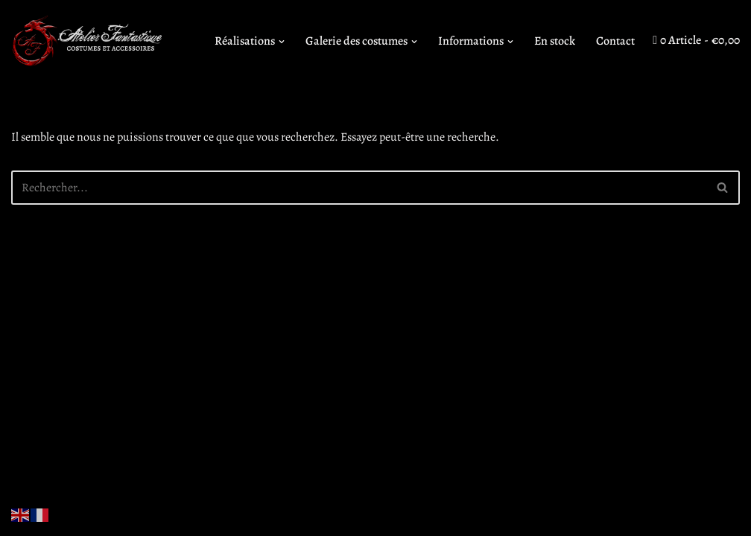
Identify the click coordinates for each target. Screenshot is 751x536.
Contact (615, 41)
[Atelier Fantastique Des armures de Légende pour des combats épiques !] (89, 41)
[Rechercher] (358, 187)
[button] (282, 42)
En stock (554, 41)
